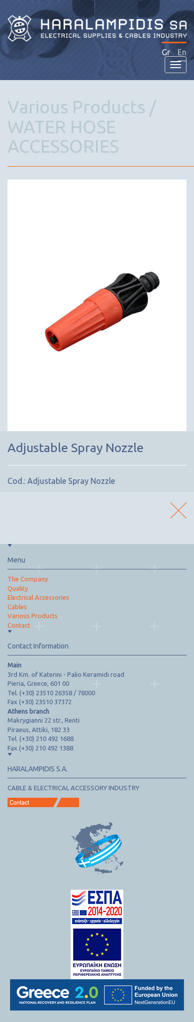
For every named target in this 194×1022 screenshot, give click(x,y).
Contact (18, 625)
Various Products (32, 615)
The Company (27, 578)
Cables (17, 606)
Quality (17, 588)
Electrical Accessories (38, 597)
